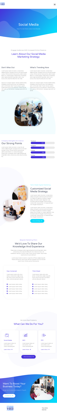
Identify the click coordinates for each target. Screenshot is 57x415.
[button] (37, 221)
